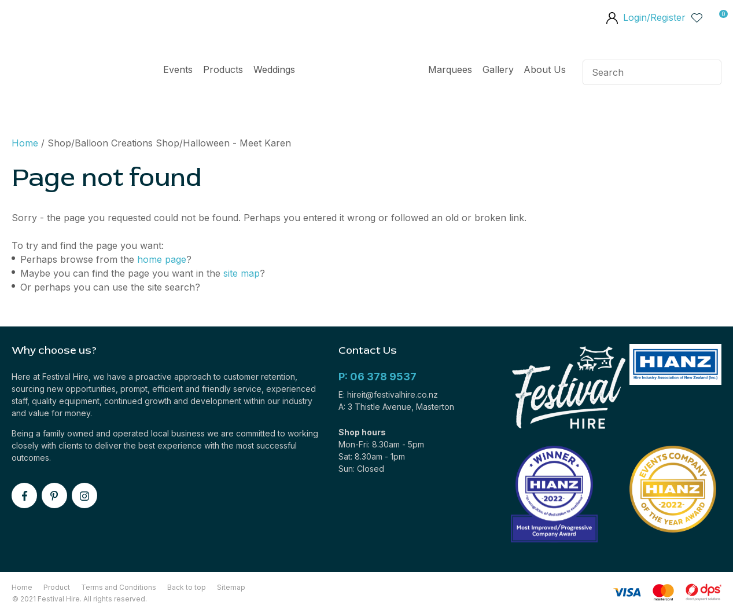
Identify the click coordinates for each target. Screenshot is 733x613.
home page (161, 259)
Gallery (498, 69)
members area (611, 19)
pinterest (54, 495)
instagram (84, 495)
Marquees (450, 69)
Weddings (274, 69)
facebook (24, 495)
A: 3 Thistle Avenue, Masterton (396, 407)
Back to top (186, 587)
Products (223, 69)
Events (178, 69)
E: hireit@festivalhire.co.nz (388, 394)
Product (56, 587)
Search (707, 72)
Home (361, 72)
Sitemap (231, 587)
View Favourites (697, 17)
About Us (545, 69)
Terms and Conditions (118, 587)
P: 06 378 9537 (377, 376)
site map (241, 273)
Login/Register (654, 17)
